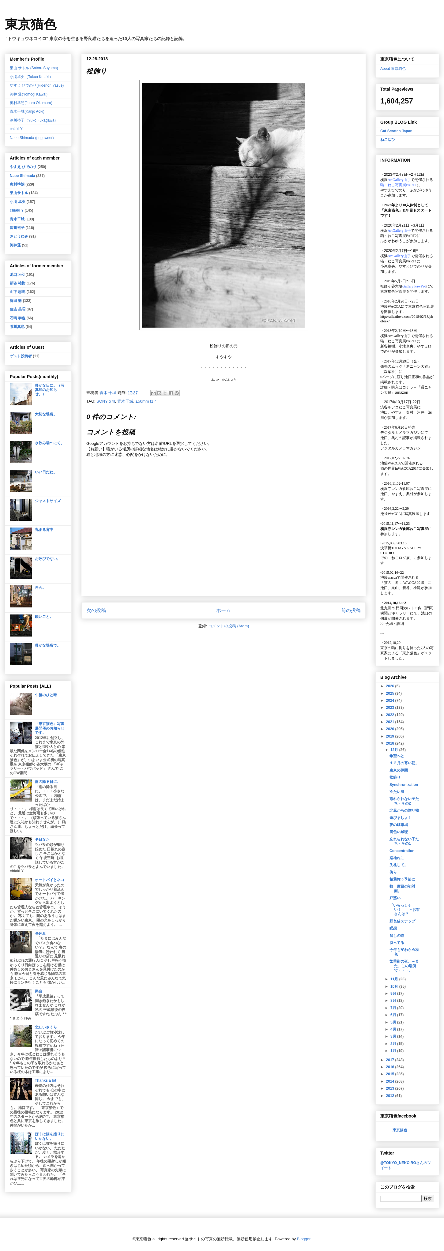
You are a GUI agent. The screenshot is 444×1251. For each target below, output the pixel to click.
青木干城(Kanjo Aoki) (27, 111)
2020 (390, 729)
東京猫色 (30, 24)
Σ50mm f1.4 (145, 401)
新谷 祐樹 (17, 283)
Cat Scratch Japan (396, 131)
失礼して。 (398, 865)
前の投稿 (351, 610)
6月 (393, 1015)
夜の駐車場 (398, 825)
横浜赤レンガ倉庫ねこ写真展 (404, 488)
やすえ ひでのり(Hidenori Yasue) (37, 85)
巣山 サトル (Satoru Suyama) (34, 68)
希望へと (396, 756)
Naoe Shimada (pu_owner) (32, 138)
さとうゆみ (19, 236)
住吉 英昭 (17, 309)
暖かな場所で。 (48, 645)
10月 (394, 986)
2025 (390, 693)
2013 (390, 1088)
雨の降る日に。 (48, 782)
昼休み (40, 933)
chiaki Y (16, 129)
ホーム (223, 610)
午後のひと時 (46, 695)
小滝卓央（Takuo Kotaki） (31, 77)
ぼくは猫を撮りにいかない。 (49, 1136)
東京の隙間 (398, 770)
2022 (390, 715)
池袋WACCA (390, 306)
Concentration (401, 851)
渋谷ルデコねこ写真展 (398, 407)
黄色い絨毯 (398, 832)
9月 (393, 993)
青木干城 (125, 401)
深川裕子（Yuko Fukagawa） (34, 120)
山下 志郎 (17, 292)
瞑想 (393, 928)
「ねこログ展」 (400, 558)
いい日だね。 (46, 472)
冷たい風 (396, 792)
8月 (393, 1000)
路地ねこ (396, 858)
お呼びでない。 (48, 559)
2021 (390, 722)
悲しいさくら (46, 1027)
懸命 (38, 991)
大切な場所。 (46, 414)
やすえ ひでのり (23, 167)
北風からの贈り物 (404, 810)
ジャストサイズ (48, 501)
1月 (393, 1051)
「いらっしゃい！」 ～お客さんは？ (404, 909)
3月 (393, 1036)
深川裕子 (17, 228)
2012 (390, 1096)
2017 (390, 1060)
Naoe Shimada (22, 176)
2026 (390, 686)
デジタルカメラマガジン (400, 448)
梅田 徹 (16, 301)
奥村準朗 (17, 184)
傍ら (393, 872)
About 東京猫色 (393, 68)
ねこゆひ (387, 139)
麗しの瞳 (396, 936)
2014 (390, 1081)
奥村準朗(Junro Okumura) (31, 103)
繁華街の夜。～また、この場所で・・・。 (404, 965)
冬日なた (42, 839)
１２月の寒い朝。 (404, 763)
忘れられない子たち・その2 (404, 801)
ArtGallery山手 (399, 336)
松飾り (395, 777)
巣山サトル (19, 193)
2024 (390, 700)
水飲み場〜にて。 (49, 443)
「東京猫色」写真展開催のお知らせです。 (49, 728)
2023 (390, 707)
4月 (393, 1029)
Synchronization (403, 785)
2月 (393, 1044)
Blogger (303, 1239)
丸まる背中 (44, 530)
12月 (394, 750)
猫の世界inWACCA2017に (401, 468)
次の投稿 (96, 610)
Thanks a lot (45, 1080)
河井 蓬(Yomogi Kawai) (28, 94)
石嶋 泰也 (17, 318)
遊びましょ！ (400, 818)
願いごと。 (44, 616)
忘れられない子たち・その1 (404, 841)
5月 (393, 1022)
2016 (390, 1067)
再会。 (40, 587)
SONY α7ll (105, 401)
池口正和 (17, 274)
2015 (390, 1074)
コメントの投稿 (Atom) (228, 626)
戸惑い (395, 898)
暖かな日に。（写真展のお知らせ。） (49, 389)
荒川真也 (17, 327)
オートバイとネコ (49, 880)
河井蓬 (15, 245)
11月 (394, 979)
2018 (390, 743)
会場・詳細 (392, 624)
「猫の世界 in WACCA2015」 (403, 582)
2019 (390, 736)
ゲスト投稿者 (21, 356)
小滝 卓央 (17, 202)
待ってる (396, 943)
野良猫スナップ (402, 921)
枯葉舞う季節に (402, 879)
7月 (393, 1008)
